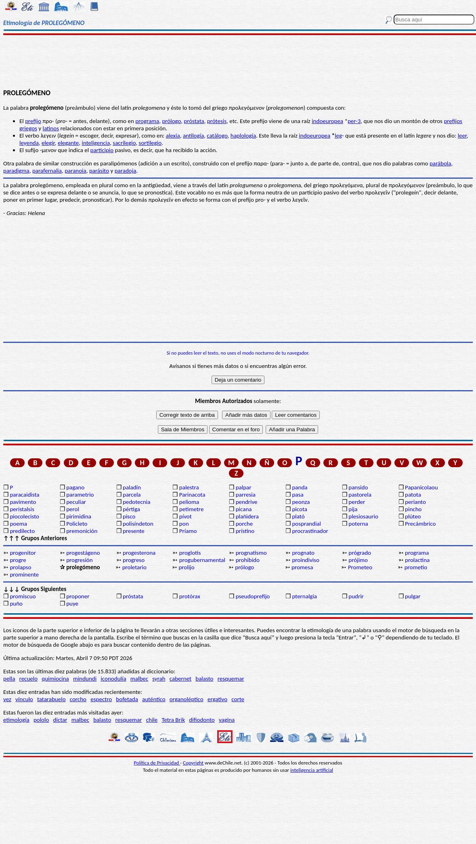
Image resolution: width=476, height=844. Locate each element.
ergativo (217, 699)
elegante (68, 142)
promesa (302, 567)
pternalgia (304, 596)
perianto (415, 502)
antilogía (193, 135)
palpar (244, 487)
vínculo (24, 699)
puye (72, 603)
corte (237, 699)
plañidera (247, 516)
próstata (194, 121)
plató (298, 516)
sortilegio (150, 142)
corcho (78, 699)
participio (102, 150)
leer (462, 135)
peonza (301, 502)
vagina (227, 719)
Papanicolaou (421, 487)
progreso (134, 560)
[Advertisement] (238, 61)
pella (9, 678)
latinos (51, 128)
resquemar (231, 678)
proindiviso (305, 560)
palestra (189, 487)
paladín (132, 487)
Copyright (193, 763)
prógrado (359, 552)
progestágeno (83, 552)
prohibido (248, 560)
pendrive (247, 502)
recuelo (28, 678)
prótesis (216, 121)
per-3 (354, 121)
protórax (189, 596)
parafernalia (47, 170)
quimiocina (55, 678)
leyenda (29, 142)
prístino (245, 531)
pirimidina (78, 516)
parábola (440, 163)
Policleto (76, 523)
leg (338, 135)
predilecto (22, 531)
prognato (303, 552)
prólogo (171, 121)
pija (352, 509)
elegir (48, 142)
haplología (243, 135)
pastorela (359, 494)
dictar (60, 719)
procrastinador (310, 531)
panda (299, 487)
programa (147, 121)
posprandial (306, 523)
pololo (41, 719)
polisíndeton (138, 523)
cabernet (180, 678)
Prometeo (360, 567)
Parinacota (192, 494)
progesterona (139, 552)
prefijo (33, 121)
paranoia (75, 170)
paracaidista (24, 494)
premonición (81, 531)
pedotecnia (136, 502)
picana (244, 509)
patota (413, 494)
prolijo (186, 567)
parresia (246, 494)
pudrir (356, 596)
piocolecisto (24, 516)
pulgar (412, 596)
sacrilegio (124, 142)
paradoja (125, 170)
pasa (297, 494)
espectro (101, 699)
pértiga (131, 509)
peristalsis (22, 509)
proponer (77, 596)
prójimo (358, 560)
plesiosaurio (363, 516)
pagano (75, 487)
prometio (416, 567)
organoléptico (186, 699)
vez (7, 699)
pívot (185, 516)
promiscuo (23, 596)
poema (18, 523)
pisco (129, 516)
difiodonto (202, 719)
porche (244, 523)
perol (72, 509)
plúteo (413, 516)
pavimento (23, 502)
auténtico (154, 699)
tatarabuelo (51, 699)
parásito (99, 170)
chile (152, 719)
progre (18, 560)
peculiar (76, 502)
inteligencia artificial (311, 770)
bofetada (127, 699)
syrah (158, 678)
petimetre (191, 509)
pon (184, 523)
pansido (358, 487)
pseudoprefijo (253, 596)
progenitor (23, 552)
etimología (16, 719)
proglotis (190, 552)
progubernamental (202, 560)
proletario (134, 567)
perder (356, 502)
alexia (173, 135)
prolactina (417, 560)
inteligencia (96, 142)
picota (299, 509)
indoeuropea (327, 121)
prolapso (20, 567)
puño (16, 603)
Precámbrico (420, 523)
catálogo (217, 135)
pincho (413, 509)
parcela (132, 494)
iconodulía (113, 678)
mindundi (84, 678)
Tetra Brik (173, 719)
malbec (139, 678)
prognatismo (251, 552)
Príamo (188, 531)
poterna (358, 523)
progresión (79, 560)
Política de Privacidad (157, 763)
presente (134, 531)
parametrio (80, 494)
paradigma (16, 170)
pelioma (189, 502)
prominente (24, 574)
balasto (204, 678)
